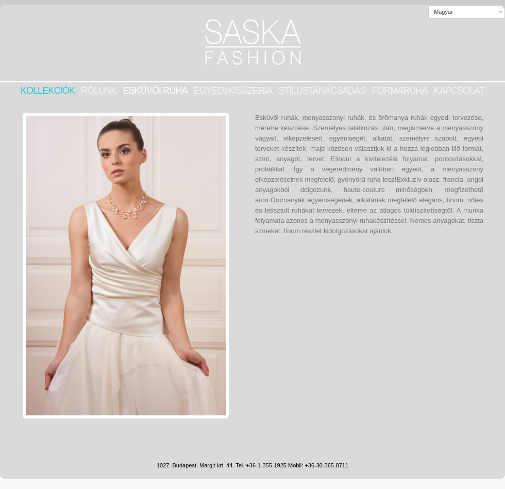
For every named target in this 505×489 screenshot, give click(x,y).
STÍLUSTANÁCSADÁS (321, 90)
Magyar (443, 12)
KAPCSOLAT (459, 90)
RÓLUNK (99, 90)
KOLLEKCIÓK (48, 90)
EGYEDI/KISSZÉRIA (233, 90)
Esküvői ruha (155, 90)
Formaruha (400, 90)
